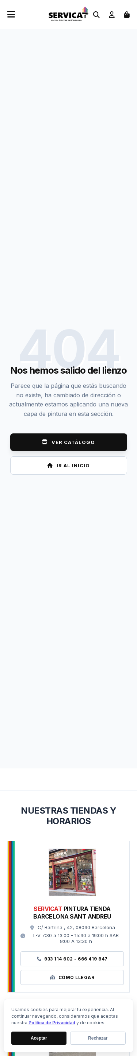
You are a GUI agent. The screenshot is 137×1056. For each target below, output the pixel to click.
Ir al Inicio (68, 465)
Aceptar (39, 1038)
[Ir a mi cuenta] (112, 14)
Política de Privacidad (51, 1022)
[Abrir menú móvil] (11, 14)
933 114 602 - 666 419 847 (72, 959)
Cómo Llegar (72, 977)
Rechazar (97, 1038)
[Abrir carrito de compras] (127, 14)
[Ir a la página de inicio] (68, 19)
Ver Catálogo (68, 442)
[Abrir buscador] (96, 14)
